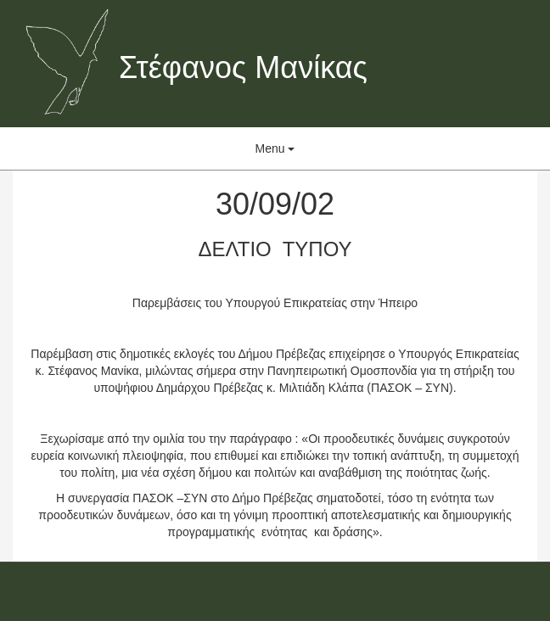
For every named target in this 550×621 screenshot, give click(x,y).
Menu (275, 148)
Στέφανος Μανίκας (243, 68)
